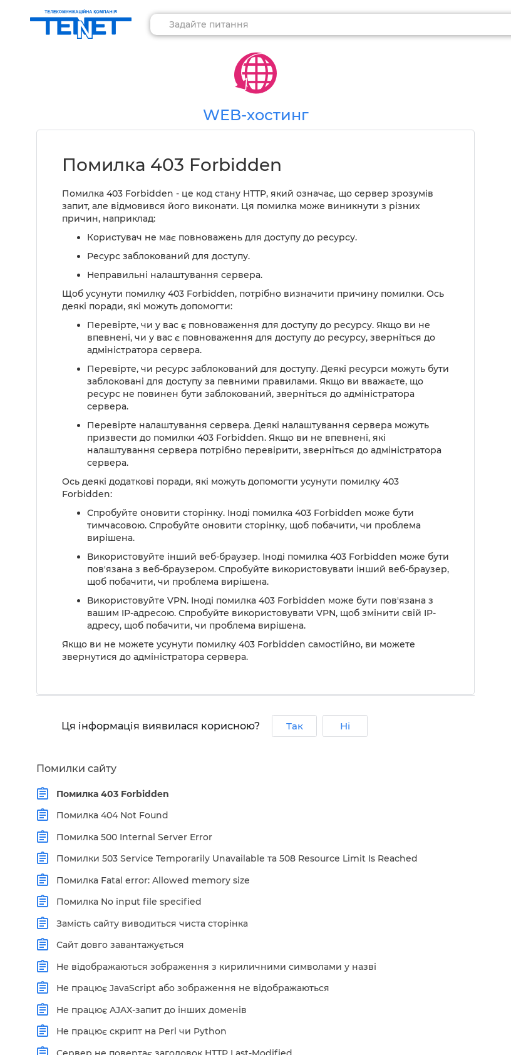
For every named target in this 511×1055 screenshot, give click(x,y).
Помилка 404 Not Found (109, 815)
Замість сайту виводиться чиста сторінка (149, 923)
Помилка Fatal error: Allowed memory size (150, 880)
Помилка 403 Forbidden (110, 793)
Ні (345, 726)
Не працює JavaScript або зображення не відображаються (190, 988)
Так (294, 726)
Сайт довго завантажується (117, 944)
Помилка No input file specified (126, 901)
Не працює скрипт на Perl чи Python (139, 1031)
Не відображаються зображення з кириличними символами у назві (213, 966)
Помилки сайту (76, 769)
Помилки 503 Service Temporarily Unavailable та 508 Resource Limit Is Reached (234, 858)
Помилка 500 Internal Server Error (131, 837)
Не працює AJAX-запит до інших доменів (149, 1009)
